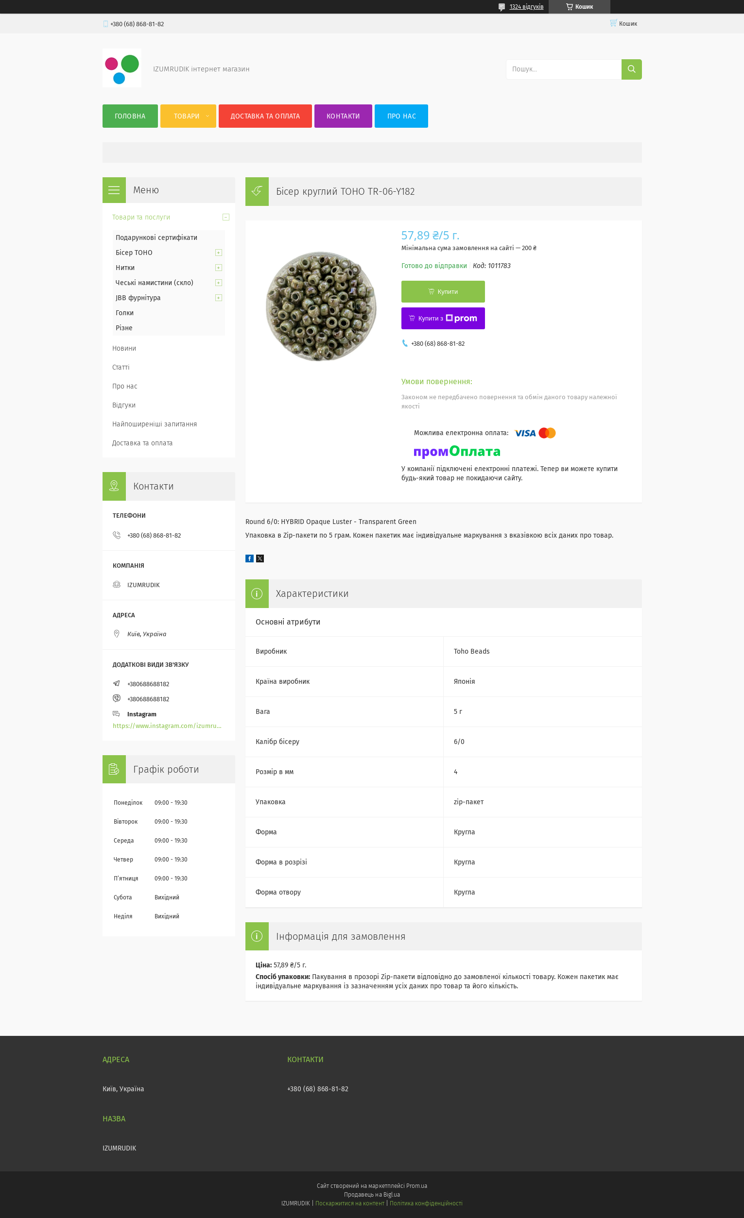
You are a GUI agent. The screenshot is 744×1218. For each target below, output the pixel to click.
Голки (125, 313)
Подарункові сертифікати (156, 238)
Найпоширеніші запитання (154, 424)
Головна (130, 116)
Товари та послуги (141, 217)
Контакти (343, 116)
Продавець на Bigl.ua (371, 1194)
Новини (124, 348)
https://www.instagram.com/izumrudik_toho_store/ (169, 725)
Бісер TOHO (134, 253)
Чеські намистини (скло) (154, 283)
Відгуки (124, 405)
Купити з (447, 318)
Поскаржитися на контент (349, 1203)
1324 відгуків (527, 6)
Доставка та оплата (265, 116)
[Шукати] (632, 69)
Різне (124, 328)
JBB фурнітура (138, 298)
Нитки (125, 268)
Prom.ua (416, 1186)
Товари (187, 116)
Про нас (401, 116)
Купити (448, 291)
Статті (121, 367)
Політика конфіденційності (426, 1203)
